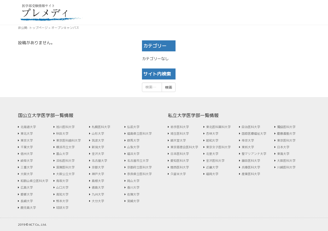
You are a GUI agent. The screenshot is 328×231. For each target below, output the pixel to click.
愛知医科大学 (179, 160)
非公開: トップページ (33, 28)
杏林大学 (212, 133)
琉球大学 (62, 207)
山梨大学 (133, 147)
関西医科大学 (179, 167)
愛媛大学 (26, 194)
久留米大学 (178, 174)
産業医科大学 (251, 174)
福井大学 (133, 154)
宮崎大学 (133, 201)
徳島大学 (98, 187)
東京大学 (26, 140)
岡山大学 (133, 181)
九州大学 (98, 194)
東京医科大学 (286, 140)
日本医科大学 (179, 154)
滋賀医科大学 (65, 167)
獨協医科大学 (286, 127)
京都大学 (98, 167)
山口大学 (62, 187)
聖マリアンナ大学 (254, 154)
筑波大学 (98, 140)
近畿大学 (212, 167)
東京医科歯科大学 (68, 140)
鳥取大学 (62, 181)
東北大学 (26, 133)
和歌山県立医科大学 (34, 181)
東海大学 (283, 154)
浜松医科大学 (65, 160)
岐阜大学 (26, 160)
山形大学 (98, 133)
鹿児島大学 (28, 207)
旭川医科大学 (65, 127)
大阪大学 (26, 174)
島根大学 (98, 181)
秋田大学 (62, 133)
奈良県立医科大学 (139, 174)
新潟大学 (98, 147)
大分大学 (98, 201)
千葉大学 (26, 147)
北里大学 (212, 154)
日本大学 (283, 147)
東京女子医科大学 (218, 147)
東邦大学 (248, 147)
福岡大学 (212, 174)
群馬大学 (133, 140)
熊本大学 (62, 201)
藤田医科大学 (251, 160)
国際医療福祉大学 (254, 133)
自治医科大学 (251, 127)
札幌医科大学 (101, 127)
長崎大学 (26, 201)
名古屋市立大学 (138, 160)
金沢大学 (98, 154)
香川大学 (133, 187)
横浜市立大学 (65, 147)
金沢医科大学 (215, 160)
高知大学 (62, 194)
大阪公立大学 (65, 174)
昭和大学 (212, 140)
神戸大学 (98, 174)
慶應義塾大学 (286, 133)
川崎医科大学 (286, 167)
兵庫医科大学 (251, 167)
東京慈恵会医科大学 (184, 147)
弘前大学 (133, 127)
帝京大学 (248, 140)
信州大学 (26, 154)
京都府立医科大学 (139, 167)
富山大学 (62, 154)
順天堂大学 (178, 140)
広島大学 (26, 187)
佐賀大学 (133, 194)
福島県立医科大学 (139, 133)
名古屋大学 (99, 160)
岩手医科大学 (179, 127)
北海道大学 (28, 127)
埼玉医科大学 (179, 133)
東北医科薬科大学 (218, 127)
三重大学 (26, 167)
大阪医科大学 (286, 160)
